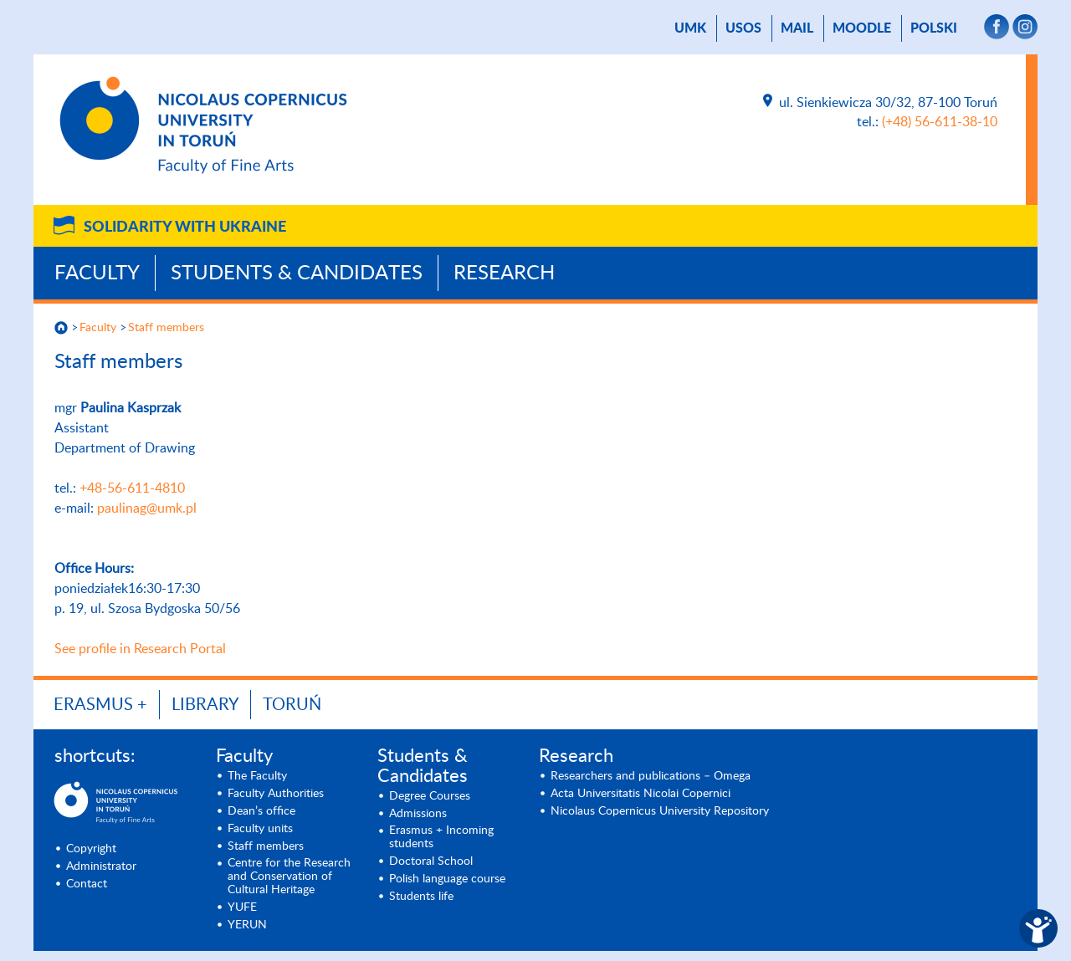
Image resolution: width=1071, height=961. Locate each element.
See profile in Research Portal (140, 649)
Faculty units (260, 829)
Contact (86, 884)
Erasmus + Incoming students (441, 837)
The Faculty (257, 776)
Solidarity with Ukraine (185, 227)
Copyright (91, 849)
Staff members (166, 328)
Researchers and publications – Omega (651, 776)
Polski (933, 28)
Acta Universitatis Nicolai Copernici (640, 794)
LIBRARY (205, 705)
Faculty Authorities (276, 794)
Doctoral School (431, 861)
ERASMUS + (100, 705)
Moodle (862, 28)
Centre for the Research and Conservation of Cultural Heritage (289, 876)
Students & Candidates (297, 273)
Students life (421, 896)
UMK (690, 28)
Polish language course (447, 879)
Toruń (292, 705)
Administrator (101, 866)
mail (797, 28)
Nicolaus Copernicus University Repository (660, 811)
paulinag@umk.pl (147, 508)
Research (504, 273)
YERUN (247, 925)
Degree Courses (429, 796)
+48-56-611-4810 (132, 488)
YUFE (242, 907)
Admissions (418, 814)
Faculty (97, 273)
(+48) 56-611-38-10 (939, 122)
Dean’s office (261, 811)
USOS (743, 28)
